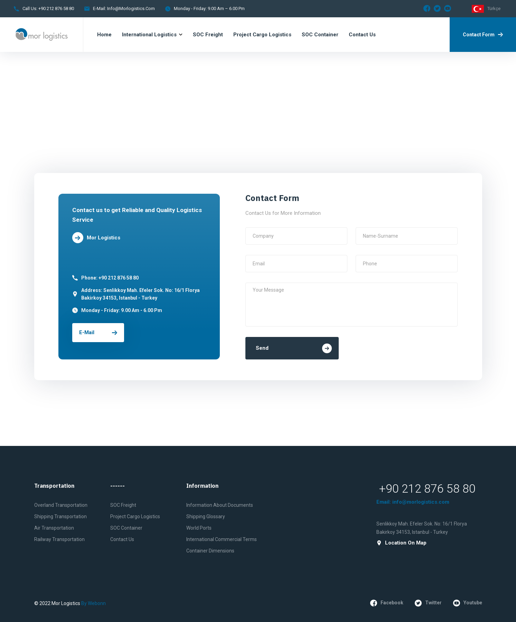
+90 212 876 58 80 (55, 8)
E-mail (98, 332)
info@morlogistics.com (131, 8)
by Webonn (93, 603)
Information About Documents (219, 505)
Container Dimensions (210, 551)
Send (294, 348)
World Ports (199, 528)
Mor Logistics (96, 237)
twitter (428, 603)
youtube (467, 603)
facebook (386, 603)
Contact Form (483, 34)
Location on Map (401, 543)
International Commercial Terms (221, 539)
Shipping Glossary (205, 516)
